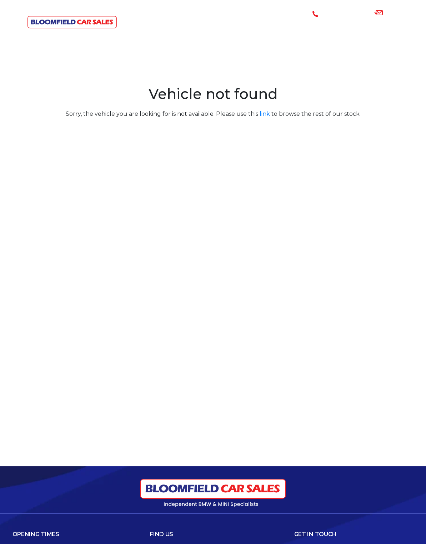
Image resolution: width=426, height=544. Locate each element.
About (359, 34)
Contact (397, 34)
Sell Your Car (312, 34)
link (265, 113)
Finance (266, 34)
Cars (236, 34)
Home (209, 34)
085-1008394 (343, 13)
